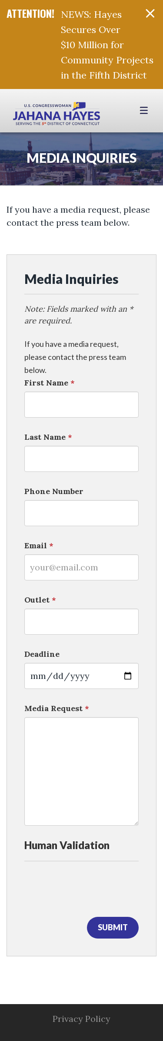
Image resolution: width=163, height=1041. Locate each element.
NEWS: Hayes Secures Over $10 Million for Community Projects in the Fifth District (107, 44)
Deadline (42, 654)
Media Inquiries (82, 157)
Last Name (48, 437)
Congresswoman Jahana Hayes (56, 115)
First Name (49, 383)
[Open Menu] (145, 111)
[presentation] (90, 887)
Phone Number (53, 491)
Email (38, 545)
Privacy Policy (81, 1018)
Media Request (56, 708)
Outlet (40, 600)
